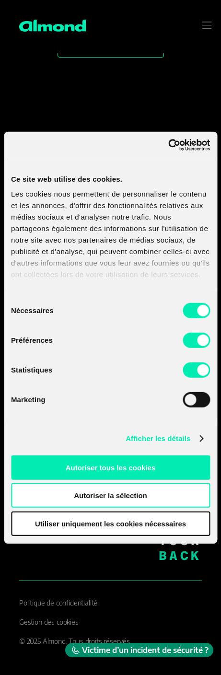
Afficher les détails (158, 438)
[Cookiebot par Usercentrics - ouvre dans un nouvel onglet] (168, 145)
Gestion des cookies (49, 622)
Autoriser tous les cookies (111, 467)
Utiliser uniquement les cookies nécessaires (110, 523)
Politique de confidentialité (58, 603)
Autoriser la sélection (110, 495)
